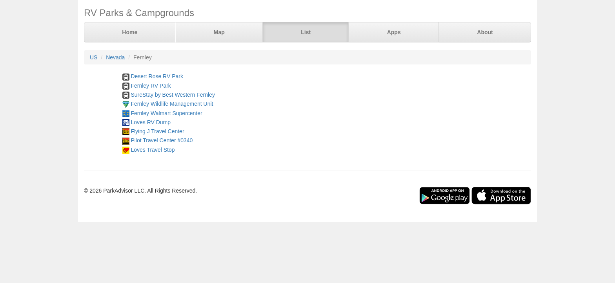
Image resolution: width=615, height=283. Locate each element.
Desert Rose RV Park (157, 76)
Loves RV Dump (151, 122)
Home (129, 32)
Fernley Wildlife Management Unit (172, 104)
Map (219, 32)
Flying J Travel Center (157, 131)
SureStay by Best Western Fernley (173, 95)
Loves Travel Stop (153, 150)
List (306, 32)
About (485, 32)
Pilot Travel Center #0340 (162, 140)
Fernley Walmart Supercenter (166, 113)
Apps (394, 32)
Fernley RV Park (151, 86)
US (93, 57)
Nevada (115, 57)
